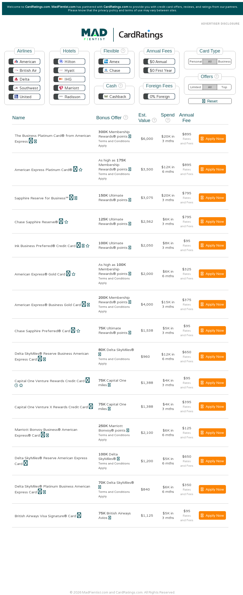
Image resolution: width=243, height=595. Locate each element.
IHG (68, 79)
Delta (24, 79)
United (25, 96)
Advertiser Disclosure (220, 23)
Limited (195, 87)
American (28, 61)
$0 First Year (161, 70)
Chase (114, 70)
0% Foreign (160, 96)
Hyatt (70, 70)
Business (224, 61)
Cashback (117, 96)
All (210, 61)
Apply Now (212, 138)
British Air (28, 70)
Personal (196, 61)
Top (224, 87)
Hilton (70, 61)
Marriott (72, 88)
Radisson (72, 96)
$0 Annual (158, 61)
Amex (114, 61)
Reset (210, 101)
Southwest (29, 88)
